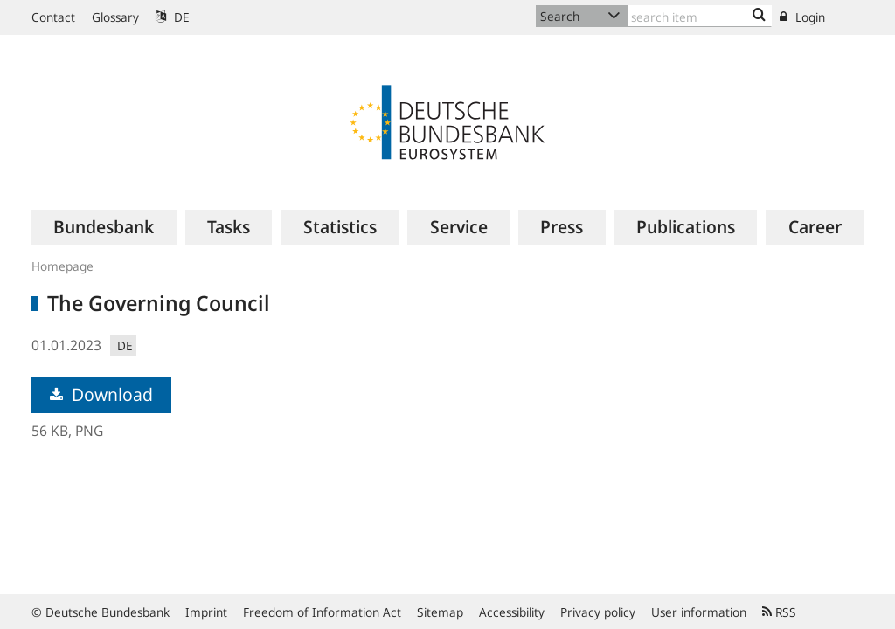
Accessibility (512, 612)
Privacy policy (597, 612)
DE (173, 17)
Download (101, 394)
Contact (53, 17)
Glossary (115, 17)
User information (698, 612)
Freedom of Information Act (322, 612)
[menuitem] (104, 227)
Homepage (62, 266)
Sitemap (440, 612)
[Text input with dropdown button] (700, 16)
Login (802, 17)
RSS (779, 612)
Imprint (206, 612)
